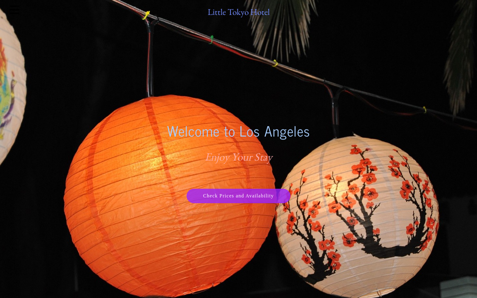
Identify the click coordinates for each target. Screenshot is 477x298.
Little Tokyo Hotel (239, 11)
